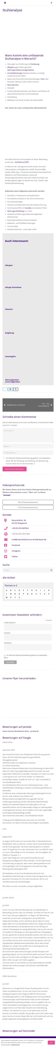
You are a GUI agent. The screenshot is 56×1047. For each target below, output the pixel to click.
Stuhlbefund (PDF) (22, 162)
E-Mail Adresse (10, 623)
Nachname (8, 643)
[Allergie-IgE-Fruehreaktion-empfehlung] (28, 277)
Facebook (16, 545)
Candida (28, 208)
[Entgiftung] (28, 323)
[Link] (28, 299)
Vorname (7, 633)
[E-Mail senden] (5, 389)
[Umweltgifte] (28, 346)
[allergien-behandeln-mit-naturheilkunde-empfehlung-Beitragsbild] (28, 255)
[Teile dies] (10, 389)
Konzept (6, 495)
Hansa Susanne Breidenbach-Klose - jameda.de (20, 731)
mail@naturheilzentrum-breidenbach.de (29, 539)
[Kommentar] (28, 435)
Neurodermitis (12, 85)
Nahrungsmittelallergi (15, 211)
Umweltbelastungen (15, 73)
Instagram (16, 550)
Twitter (15, 556)
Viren (43, 79)
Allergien (10, 67)
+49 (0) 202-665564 (20, 528)
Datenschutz (15, 1045)
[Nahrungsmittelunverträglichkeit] (28, 370)
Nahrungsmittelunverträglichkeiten (20, 70)
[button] (5, 3)
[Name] (28, 446)
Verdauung (35, 64)
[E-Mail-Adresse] (28, 452)
